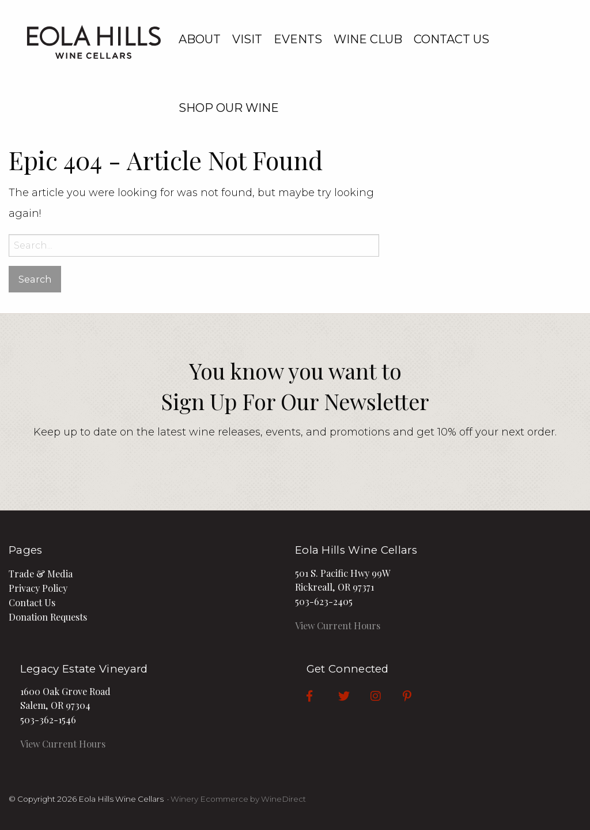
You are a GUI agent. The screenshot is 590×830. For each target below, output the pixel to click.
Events (298, 39)
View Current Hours (337, 625)
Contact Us (451, 39)
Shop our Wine (229, 108)
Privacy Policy (38, 587)
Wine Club (368, 39)
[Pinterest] (407, 695)
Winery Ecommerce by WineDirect (238, 798)
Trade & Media (41, 573)
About (200, 39)
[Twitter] (344, 695)
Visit (247, 39)
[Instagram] (375, 695)
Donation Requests (48, 616)
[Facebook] (309, 695)
